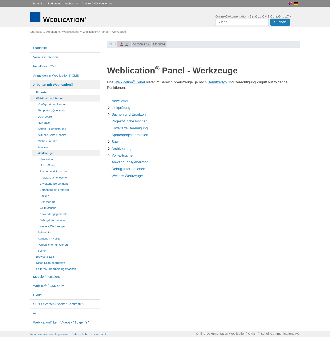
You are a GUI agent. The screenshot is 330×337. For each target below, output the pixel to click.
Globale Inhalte (47, 141)
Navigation (44, 122)
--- (34, 313)
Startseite (38, 3)
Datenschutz (80, 334)
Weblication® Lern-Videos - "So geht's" (61, 322)
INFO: (112, 44)
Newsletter (46, 159)
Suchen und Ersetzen (53, 171)
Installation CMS (45, 66)
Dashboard (45, 116)
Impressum (62, 334)
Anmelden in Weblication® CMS (56, 75)
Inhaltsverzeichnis (41, 334)
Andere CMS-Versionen (97, 3)
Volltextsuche (48, 208)
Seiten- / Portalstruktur (52, 128)
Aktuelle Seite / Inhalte (52, 135)
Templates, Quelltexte (51, 110)
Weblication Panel (129, 82)
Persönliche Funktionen (53, 244)
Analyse (43, 147)
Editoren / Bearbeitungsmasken (56, 269)
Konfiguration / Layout (52, 104)
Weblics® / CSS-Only (48, 285)
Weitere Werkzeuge (52, 226)
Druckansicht (97, 334)
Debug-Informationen (53, 220)
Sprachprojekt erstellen (54, 189)
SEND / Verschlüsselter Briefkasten (58, 304)
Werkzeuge (45, 153)
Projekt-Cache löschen (54, 177)
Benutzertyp (217, 82)
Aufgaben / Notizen (50, 238)
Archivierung (48, 201)
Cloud (37, 295)
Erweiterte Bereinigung (54, 183)
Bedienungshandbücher (63, 3)
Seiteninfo (44, 232)
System (42, 250)
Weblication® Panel (49, 98)
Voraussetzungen (45, 57)
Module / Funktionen (48, 276)
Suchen (280, 22)
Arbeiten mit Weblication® (53, 84)
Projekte (41, 92)
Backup (44, 196)
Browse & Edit (45, 256)
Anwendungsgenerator (54, 214)
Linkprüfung (47, 165)
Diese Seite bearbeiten (50, 262)
